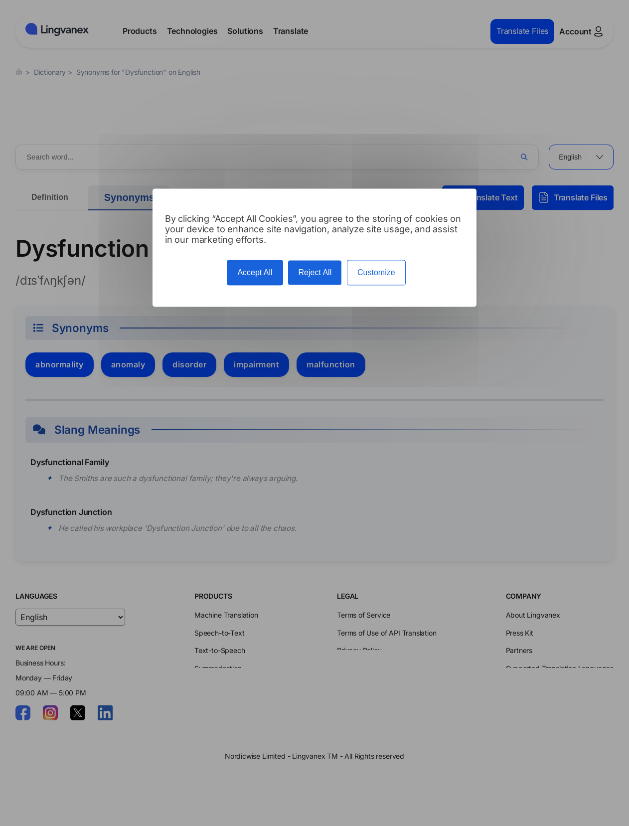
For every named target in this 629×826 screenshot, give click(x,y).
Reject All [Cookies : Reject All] (314, 273)
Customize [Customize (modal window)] (376, 273)
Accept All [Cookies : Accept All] (254, 273)
